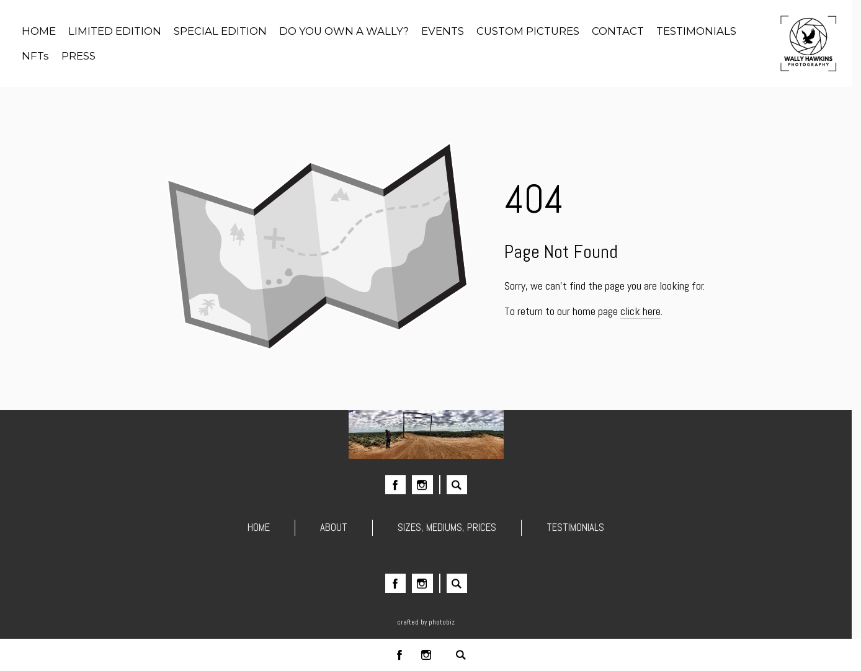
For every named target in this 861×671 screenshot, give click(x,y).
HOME (259, 530)
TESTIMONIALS (575, 530)
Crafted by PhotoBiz (426, 622)
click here (640, 311)
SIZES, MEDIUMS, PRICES (447, 530)
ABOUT (333, 530)
